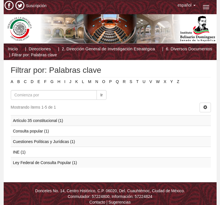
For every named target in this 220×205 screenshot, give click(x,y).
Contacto (97, 202)
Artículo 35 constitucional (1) (38, 120)
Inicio (13, 48)
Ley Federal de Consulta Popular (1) (45, 162)
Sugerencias (119, 202)
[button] (186, 5)
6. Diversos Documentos (189, 48)
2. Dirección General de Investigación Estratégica (108, 48)
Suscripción (36, 5)
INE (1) (19, 152)
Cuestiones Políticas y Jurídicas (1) (44, 141)
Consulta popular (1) (31, 131)
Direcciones (40, 48)
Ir (101, 95)
